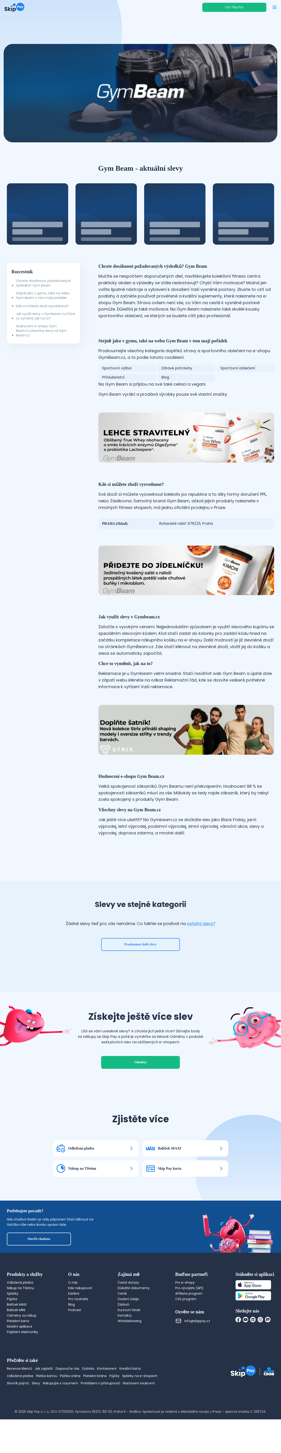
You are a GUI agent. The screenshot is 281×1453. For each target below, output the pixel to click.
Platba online (70, 1409)
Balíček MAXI (17, 1338)
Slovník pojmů (18, 1417)
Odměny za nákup (21, 1349)
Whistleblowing (129, 1354)
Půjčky (114, 1409)
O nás (73, 1316)
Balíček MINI (16, 1343)
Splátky (12, 1327)
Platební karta (18, 1354)
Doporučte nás (67, 1402)
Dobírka (88, 1402)
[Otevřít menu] (274, 7)
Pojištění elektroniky (22, 1365)
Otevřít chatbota (39, 1272)
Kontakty (125, 1349)
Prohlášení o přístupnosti (100, 1417)
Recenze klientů (19, 1402)
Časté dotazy (128, 1316)
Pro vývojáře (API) (189, 1321)
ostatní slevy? (201, 940)
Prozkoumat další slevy (140, 961)
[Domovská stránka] (14, 7)
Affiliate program (189, 1327)
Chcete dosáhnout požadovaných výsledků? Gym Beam (43, 283)
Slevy (36, 1417)
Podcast (74, 1343)
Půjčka (12, 1332)
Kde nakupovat (80, 1321)
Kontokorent (107, 1402)
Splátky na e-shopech (139, 1409)
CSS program (185, 1332)
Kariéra (73, 1327)
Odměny (140, 1096)
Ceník (122, 1327)
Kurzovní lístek (129, 1343)
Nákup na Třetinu (20, 1321)
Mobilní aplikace (19, 1360)
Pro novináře (78, 1332)
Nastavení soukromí (139, 1417)
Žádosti (123, 1338)
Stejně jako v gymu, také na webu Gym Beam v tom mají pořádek (43, 295)
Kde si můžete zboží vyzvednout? (42, 306)
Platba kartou (46, 1409)
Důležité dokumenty (134, 1321)
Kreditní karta (130, 1402)
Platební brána (95, 1409)
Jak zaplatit (44, 1402)
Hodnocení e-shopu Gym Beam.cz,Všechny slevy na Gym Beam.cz (41, 331)
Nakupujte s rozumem (60, 1417)
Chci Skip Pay (234, 7)
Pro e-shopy (185, 1316)
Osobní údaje (128, 1332)
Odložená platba (20, 1316)
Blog (71, 1338)
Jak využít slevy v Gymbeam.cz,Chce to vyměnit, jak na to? (45, 316)
